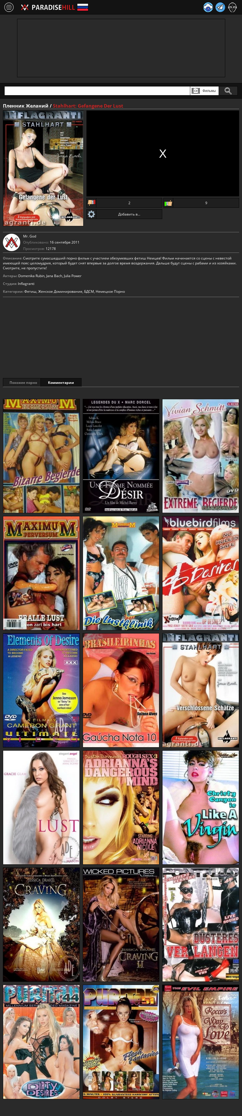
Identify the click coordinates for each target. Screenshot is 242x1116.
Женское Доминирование (60, 291)
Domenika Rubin (31, 275)
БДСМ (89, 291)
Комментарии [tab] (69, 382)
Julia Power (73, 275)
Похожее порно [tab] (23, 382)
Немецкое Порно (110, 291)
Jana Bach (54, 275)
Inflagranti (26, 283)
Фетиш (30, 291)
